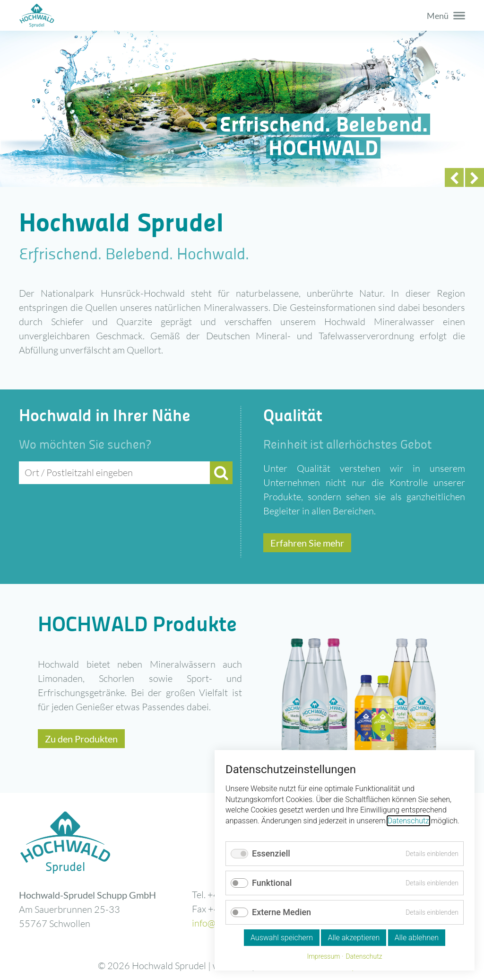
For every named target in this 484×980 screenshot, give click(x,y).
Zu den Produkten (81, 738)
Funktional (272, 883)
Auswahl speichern (282, 937)
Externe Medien (281, 912)
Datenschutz (408, 820)
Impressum (323, 956)
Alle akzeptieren (354, 937)
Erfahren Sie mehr (307, 542)
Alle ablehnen (417, 937)
